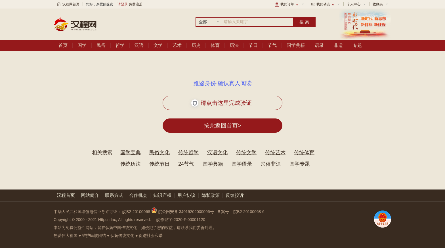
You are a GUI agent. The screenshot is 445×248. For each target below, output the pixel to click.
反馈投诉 (235, 195)
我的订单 (289, 4)
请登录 (122, 4)
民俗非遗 (271, 164)
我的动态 (325, 4)
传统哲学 (188, 152)
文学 (158, 45)
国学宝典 (130, 152)
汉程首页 (66, 195)
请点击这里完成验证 (221, 103)
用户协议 (186, 195)
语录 (319, 45)
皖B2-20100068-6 (249, 211)
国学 (82, 45)
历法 (234, 45)
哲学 (120, 45)
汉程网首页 (70, 4)
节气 (272, 45)
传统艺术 (275, 152)
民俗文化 (159, 152)
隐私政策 (210, 195)
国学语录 (242, 164)
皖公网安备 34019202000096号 (183, 211)
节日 (253, 45)
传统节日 (159, 164)
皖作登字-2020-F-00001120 (180, 219)
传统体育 (304, 152)
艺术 (177, 45)
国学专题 (299, 164)
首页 (63, 45)
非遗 (338, 45)
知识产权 (162, 195)
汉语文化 (217, 152)
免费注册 (135, 4)
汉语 (139, 45)
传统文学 (246, 152)
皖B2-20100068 (136, 211)
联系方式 (114, 195)
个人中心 (353, 4)
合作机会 (138, 195)
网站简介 (90, 195)
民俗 (101, 45)
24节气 (186, 164)
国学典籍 (296, 45)
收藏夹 (378, 4)
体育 (215, 45)
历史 (196, 45)
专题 (357, 45)
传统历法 (130, 164)
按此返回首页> (222, 125)
